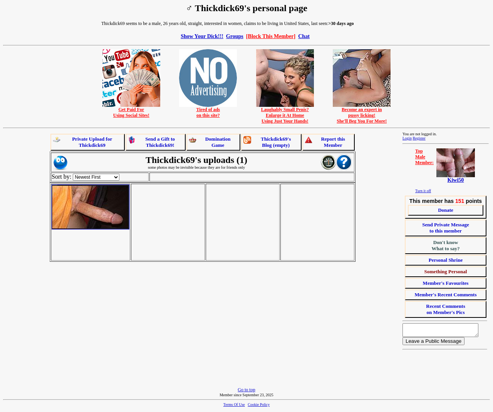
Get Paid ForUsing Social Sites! (131, 110)
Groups (234, 36)
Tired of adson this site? (208, 110)
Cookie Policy (259, 407)
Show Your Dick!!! (202, 36)
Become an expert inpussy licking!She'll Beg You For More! (362, 113)
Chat (304, 36)
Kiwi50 (456, 180)
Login (407, 138)
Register (419, 138)
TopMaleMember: (424, 156)
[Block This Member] (270, 36)
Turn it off (423, 191)
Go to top (246, 392)
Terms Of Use (234, 407)
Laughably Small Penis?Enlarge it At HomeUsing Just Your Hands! (285, 113)
